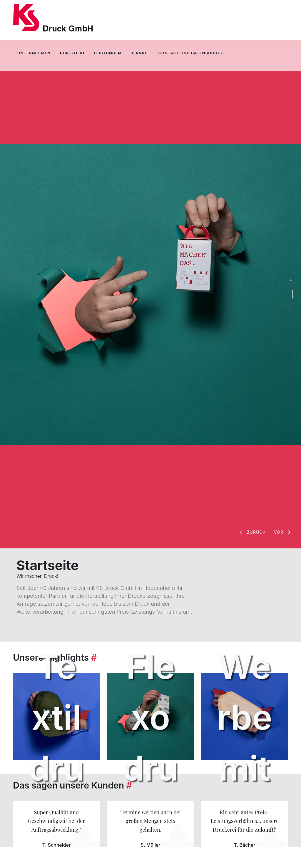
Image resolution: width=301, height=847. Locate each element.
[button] (253, 532)
